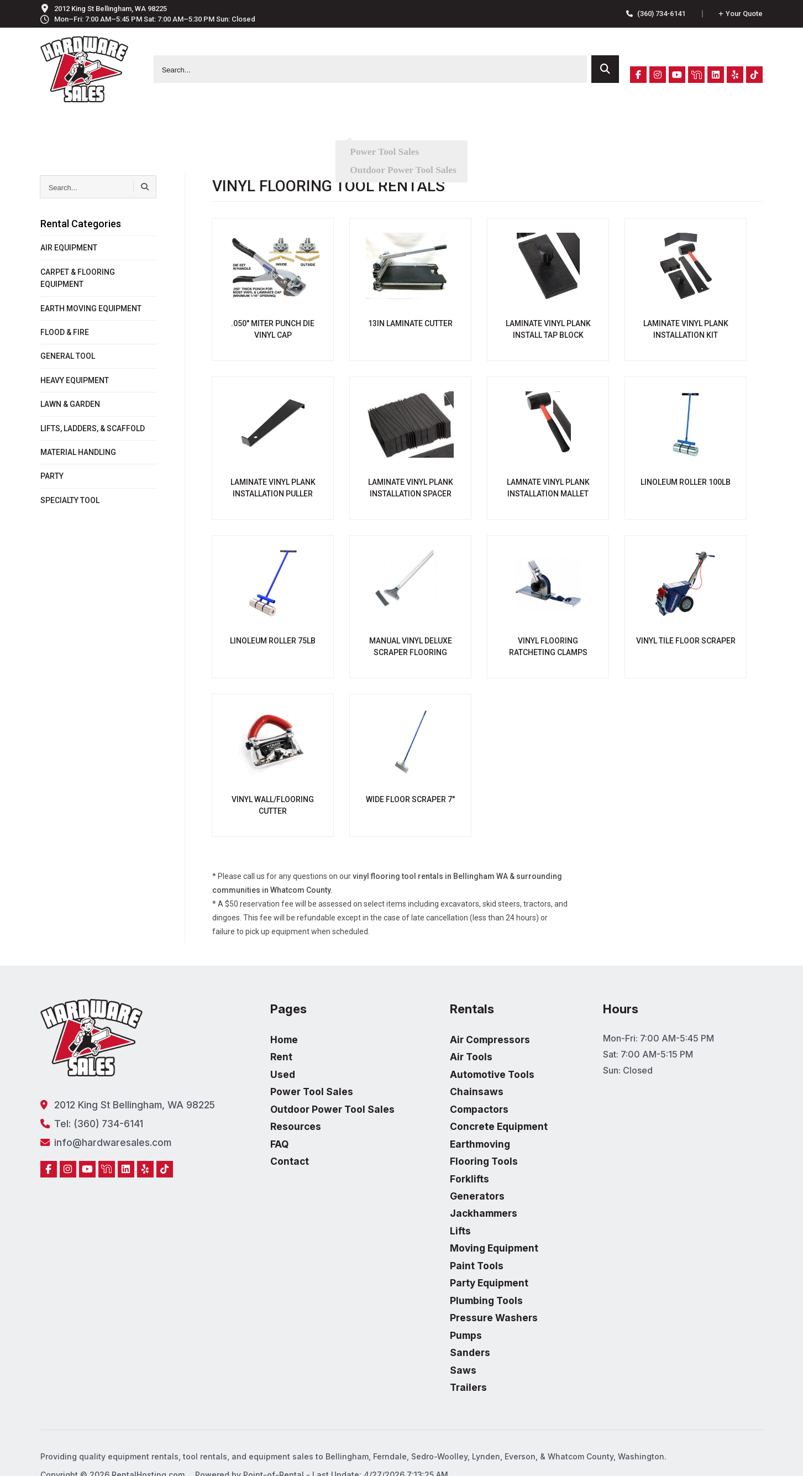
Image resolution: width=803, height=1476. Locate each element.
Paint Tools (456, 1248)
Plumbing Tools (464, 1280)
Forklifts (449, 1167)
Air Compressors (468, 1038)
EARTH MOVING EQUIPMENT (90, 308)
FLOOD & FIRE (64, 332)
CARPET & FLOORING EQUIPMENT (77, 278)
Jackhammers (462, 1200)
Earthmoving (459, 1135)
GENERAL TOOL (67, 356)
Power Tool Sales (298, 1086)
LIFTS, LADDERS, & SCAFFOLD (92, 428)
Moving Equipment (472, 1232)
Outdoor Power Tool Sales (318, 1103)
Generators (456, 1184)
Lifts (440, 1216)
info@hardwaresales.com (100, 1140)
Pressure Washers (472, 1296)
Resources (421, 129)
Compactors (458, 1103)
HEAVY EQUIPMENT (74, 380)
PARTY (52, 476)
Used (301, 129)
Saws (443, 1345)
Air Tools (450, 1054)
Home (272, 1038)
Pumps (446, 1312)
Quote (740, 13)
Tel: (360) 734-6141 (88, 1122)
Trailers (448, 1361)
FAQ (484, 129)
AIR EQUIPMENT (68, 247)
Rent (252, 129)
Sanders (449, 1328)
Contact (540, 129)
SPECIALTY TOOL (69, 500)
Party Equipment (468, 1264)
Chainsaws (455, 1086)
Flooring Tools (462, 1151)
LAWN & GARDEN (70, 404)
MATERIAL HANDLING (78, 452)
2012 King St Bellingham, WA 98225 (122, 1104)
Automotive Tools (470, 1070)
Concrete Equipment (476, 1119)
